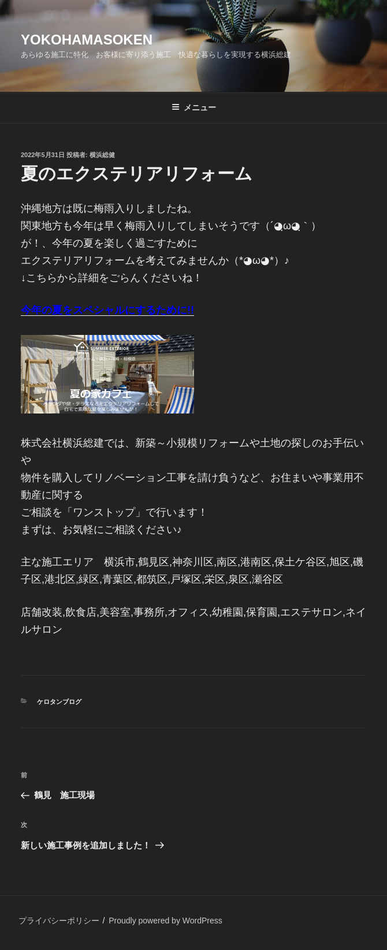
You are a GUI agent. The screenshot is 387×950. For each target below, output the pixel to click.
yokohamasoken (86, 39)
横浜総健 (102, 154)
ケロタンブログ (59, 701)
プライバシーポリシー (58, 920)
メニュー (194, 107)
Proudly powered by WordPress (165, 920)
